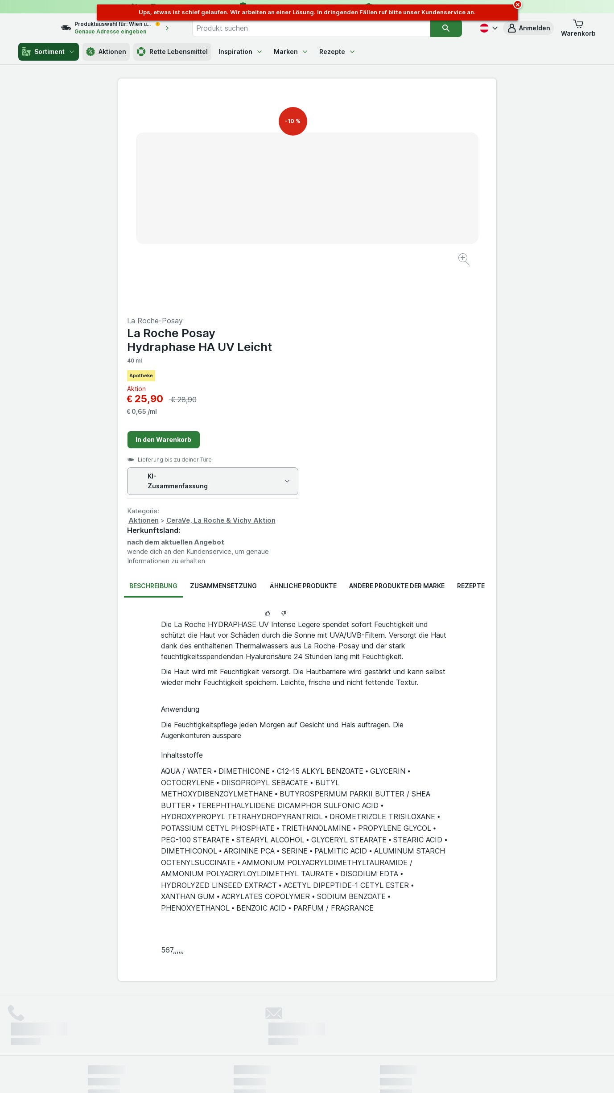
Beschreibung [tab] (153, 371)
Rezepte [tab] (471, 371)
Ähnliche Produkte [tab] (302, 371)
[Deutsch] (487, 28)
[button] (528, 28)
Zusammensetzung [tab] (223, 371)
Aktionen (106, 51)
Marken (291, 51)
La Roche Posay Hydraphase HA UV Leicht (388, 125)
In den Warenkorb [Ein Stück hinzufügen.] (352, 225)
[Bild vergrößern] (275, 232)
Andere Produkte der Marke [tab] (397, 371)
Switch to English (323, 1038)
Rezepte (337, 51)
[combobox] (321, 28)
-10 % (293, 121)
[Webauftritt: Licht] (302, 1075)
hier (237, 1016)
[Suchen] (446, 28)
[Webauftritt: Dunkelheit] (347, 1075)
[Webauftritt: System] (262, 1075)
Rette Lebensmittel (172, 51)
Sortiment (48, 51)
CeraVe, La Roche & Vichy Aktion (410, 305)
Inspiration (240, 51)
